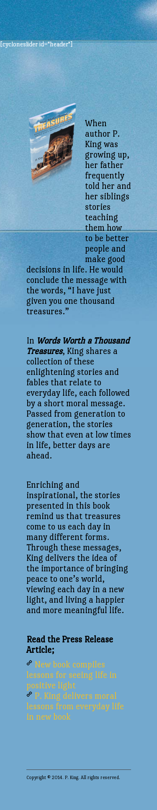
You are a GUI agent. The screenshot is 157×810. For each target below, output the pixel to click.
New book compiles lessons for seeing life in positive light (71, 675)
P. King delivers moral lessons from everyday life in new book (75, 706)
